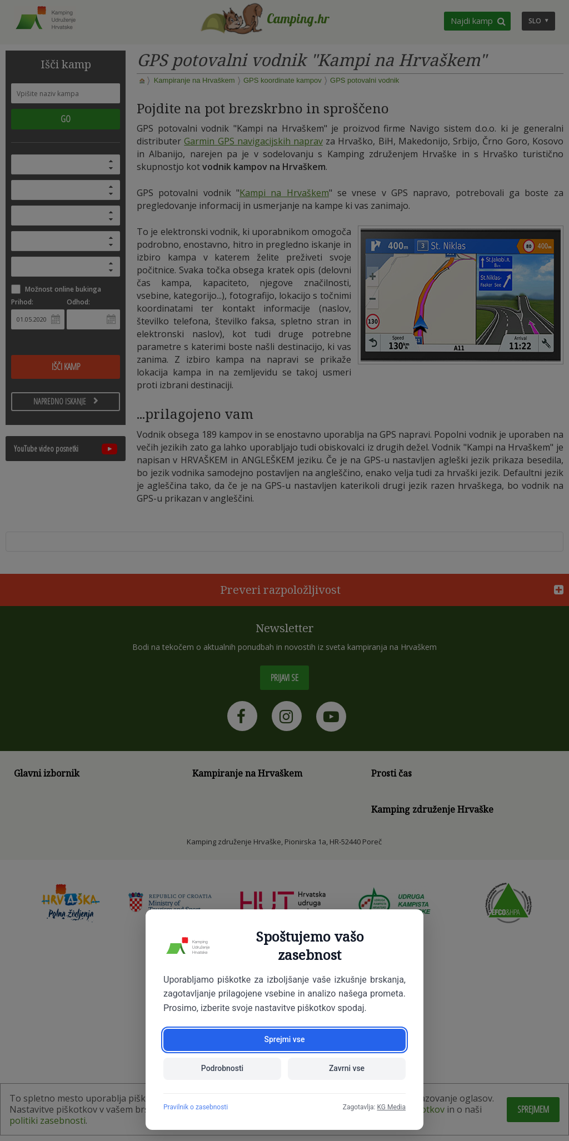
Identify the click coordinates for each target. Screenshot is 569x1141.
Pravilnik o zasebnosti (195, 1107)
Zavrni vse (347, 1068)
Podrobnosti (222, 1068)
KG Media (391, 1107)
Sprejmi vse (284, 1039)
